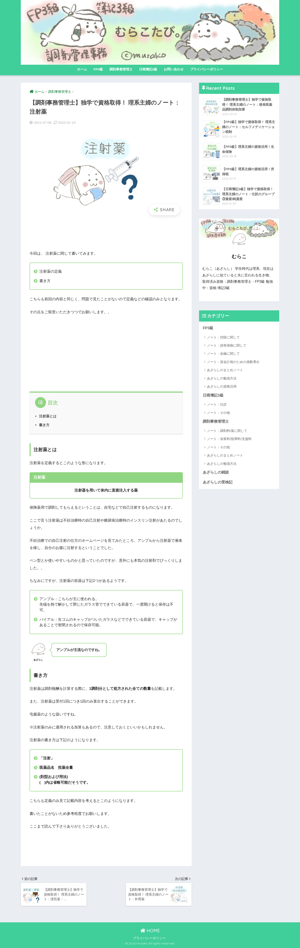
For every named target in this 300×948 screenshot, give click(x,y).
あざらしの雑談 (216, 472)
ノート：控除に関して (223, 337)
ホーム (82, 69)
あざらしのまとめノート (225, 370)
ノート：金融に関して (223, 353)
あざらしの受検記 (218, 482)
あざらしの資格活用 (221, 386)
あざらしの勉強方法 (221, 378)
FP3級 (98, 69)
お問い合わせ (174, 69)
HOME (150, 930)
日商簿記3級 (148, 69)
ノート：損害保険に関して (226, 345)
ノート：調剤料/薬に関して (227, 431)
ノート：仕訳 (217, 404)
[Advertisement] (106, 233)
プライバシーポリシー (206, 69)
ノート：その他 (218, 413)
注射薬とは (47, 416)
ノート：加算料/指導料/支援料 (229, 439)
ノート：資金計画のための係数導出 (233, 362)
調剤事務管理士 (120, 69)
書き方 (44, 425)
